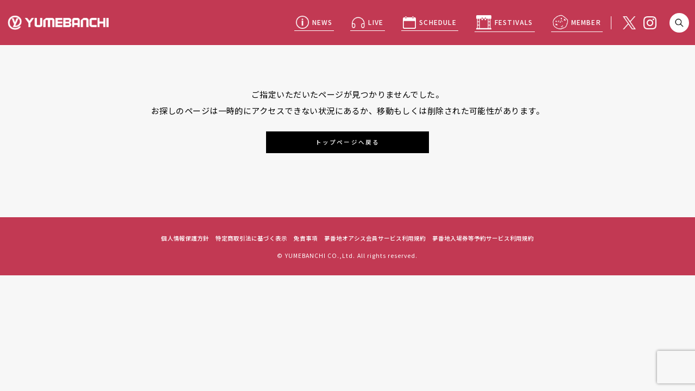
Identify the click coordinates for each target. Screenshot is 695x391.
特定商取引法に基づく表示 (251, 238)
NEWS (322, 22)
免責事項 (306, 238)
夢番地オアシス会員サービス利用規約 (375, 238)
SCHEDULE (438, 22)
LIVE (375, 22)
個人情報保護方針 (185, 238)
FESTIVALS (514, 22)
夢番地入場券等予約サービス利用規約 (483, 238)
